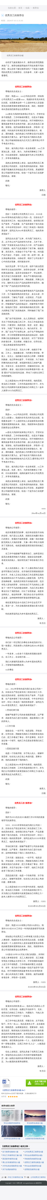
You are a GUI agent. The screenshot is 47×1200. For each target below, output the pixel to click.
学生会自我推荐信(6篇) (33, 1155)
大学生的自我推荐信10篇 (12, 1166)
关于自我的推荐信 (9, 1169)
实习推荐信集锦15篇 (10, 1152)
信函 (27, 8)
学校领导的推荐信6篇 (32, 1159)
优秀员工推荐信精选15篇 (34, 1162)
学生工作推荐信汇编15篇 (12, 1155)
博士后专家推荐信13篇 (11, 1162)
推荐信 (36, 8)
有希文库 (19, 1183)
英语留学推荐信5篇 (10, 1159)
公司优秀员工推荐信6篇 (33, 1152)
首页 (20, 8)
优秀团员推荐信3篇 (32, 1169)
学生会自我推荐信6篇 (32, 1166)
